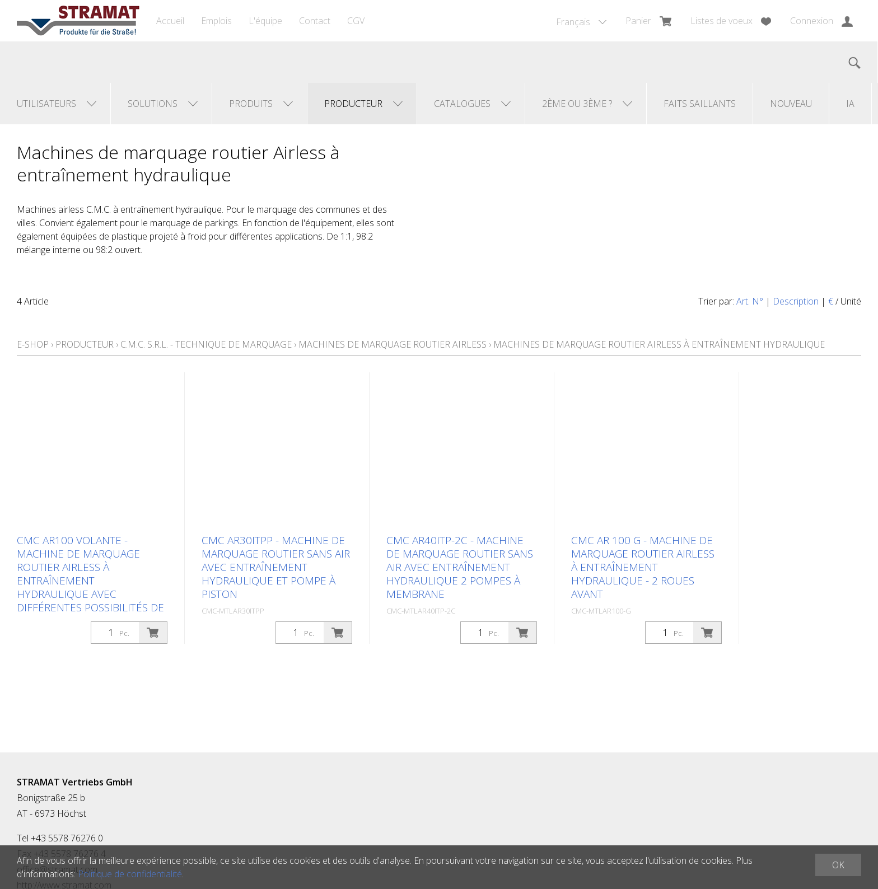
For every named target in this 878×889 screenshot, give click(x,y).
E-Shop (33, 344)
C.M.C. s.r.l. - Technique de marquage (206, 344)
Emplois (216, 21)
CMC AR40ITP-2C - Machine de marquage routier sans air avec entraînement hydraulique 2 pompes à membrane (459, 567)
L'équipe (265, 21)
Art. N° (749, 301)
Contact (314, 21)
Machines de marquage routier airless (392, 344)
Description (796, 301)
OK (838, 865)
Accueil (170, 21)
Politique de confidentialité (130, 874)
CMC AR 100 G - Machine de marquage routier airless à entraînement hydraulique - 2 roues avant (642, 567)
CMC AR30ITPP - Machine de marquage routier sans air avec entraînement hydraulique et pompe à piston (276, 567)
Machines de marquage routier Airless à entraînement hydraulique (659, 344)
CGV (356, 21)
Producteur (84, 344)
